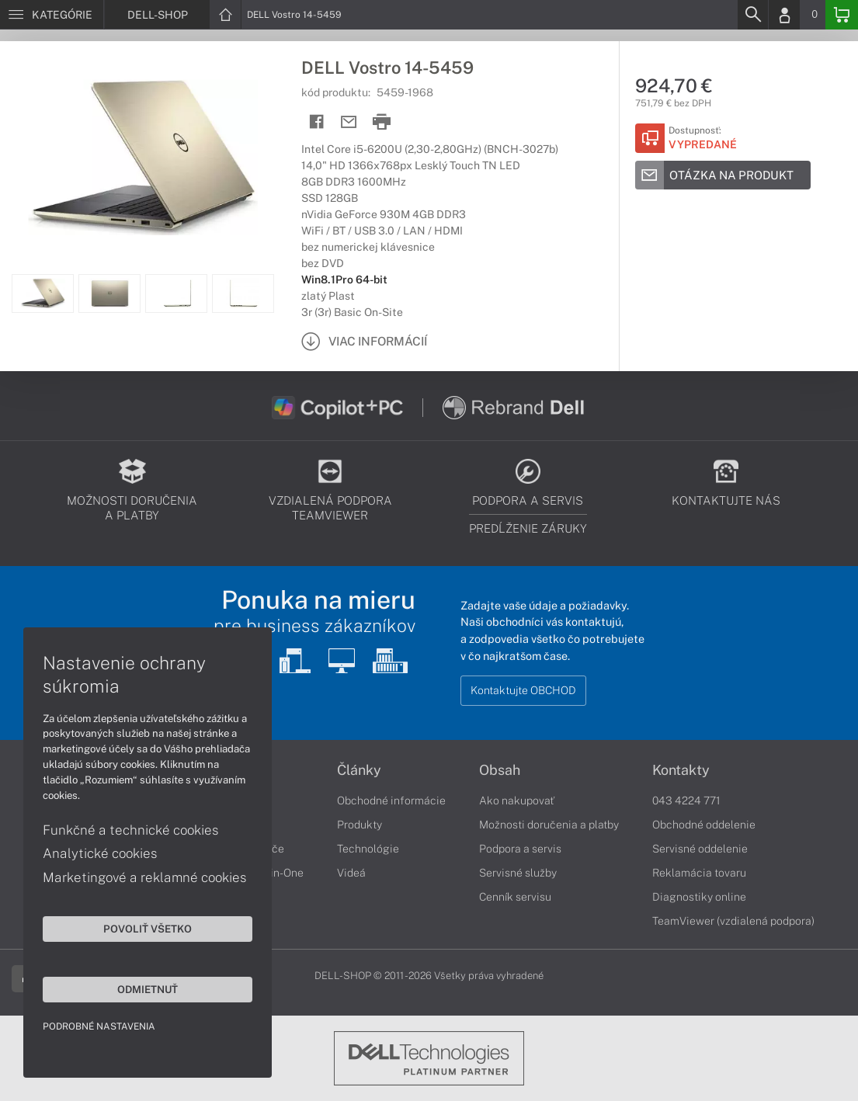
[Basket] (841, 15)
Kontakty (681, 770)
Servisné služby (518, 873)
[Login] (784, 15)
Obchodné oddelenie (704, 824)
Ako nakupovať (516, 800)
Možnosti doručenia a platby (549, 824)
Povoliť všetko (147, 928)
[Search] (752, 15)
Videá (351, 873)
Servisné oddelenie (700, 848)
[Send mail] (349, 122)
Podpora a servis (520, 848)
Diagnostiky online (699, 897)
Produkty (359, 824)
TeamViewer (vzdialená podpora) (733, 921)
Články (359, 770)
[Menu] (51, 15)
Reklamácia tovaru (699, 873)
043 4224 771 (686, 800)
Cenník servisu (515, 897)
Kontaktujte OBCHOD (523, 690)
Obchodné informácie (391, 800)
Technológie (368, 848)
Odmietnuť (147, 989)
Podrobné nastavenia (99, 1026)
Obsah (499, 770)
